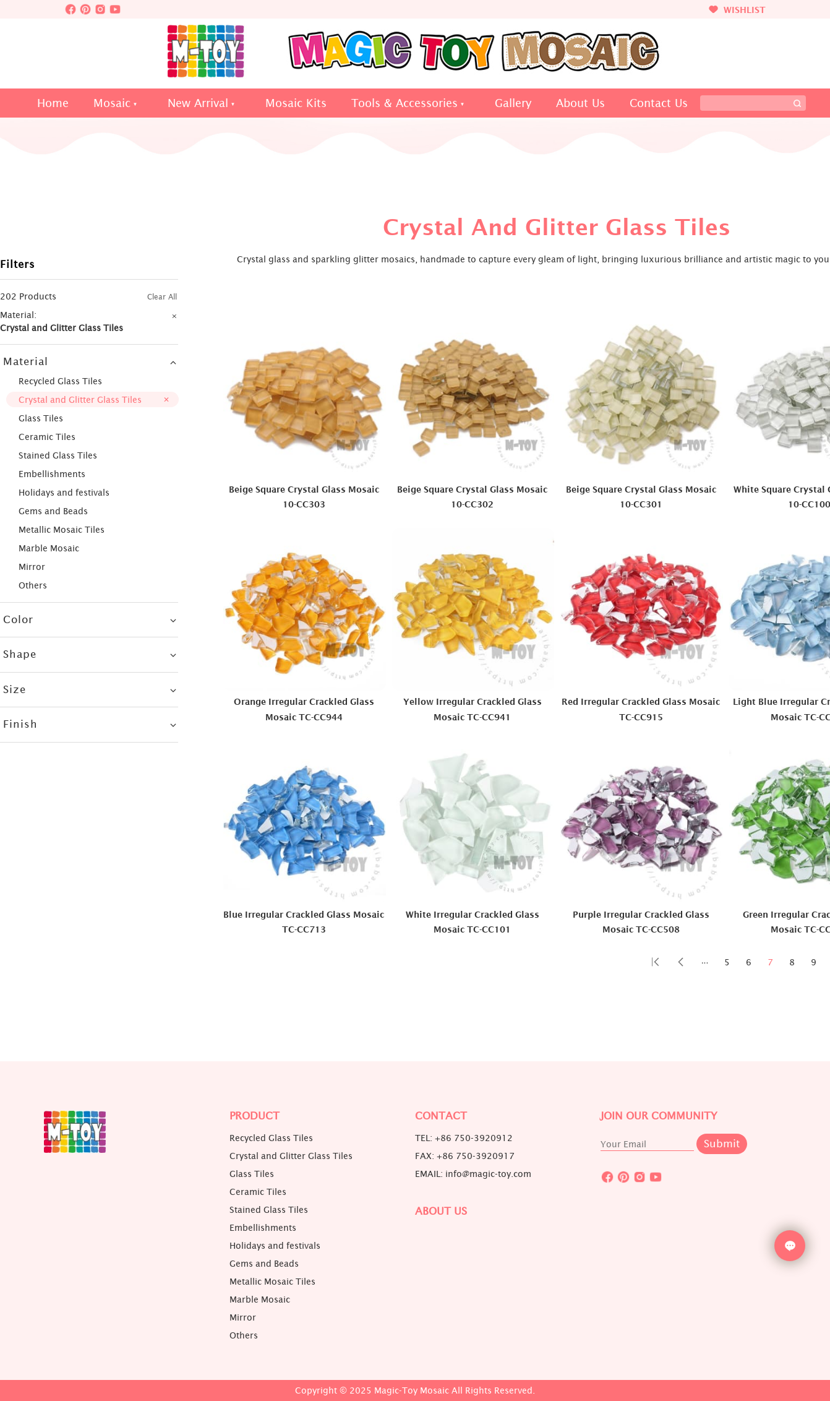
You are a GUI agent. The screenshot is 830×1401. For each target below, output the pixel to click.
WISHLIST (737, 9)
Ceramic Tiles (47, 436)
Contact (441, 1116)
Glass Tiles (41, 418)
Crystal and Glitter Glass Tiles (80, 399)
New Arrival (198, 103)
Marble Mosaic (49, 548)
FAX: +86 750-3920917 (465, 1156)
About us (441, 1211)
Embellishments (52, 473)
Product (254, 1116)
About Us (580, 103)
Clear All (162, 296)
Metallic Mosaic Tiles (62, 529)
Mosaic (111, 103)
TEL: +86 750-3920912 (464, 1138)
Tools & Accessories (404, 103)
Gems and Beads (53, 511)
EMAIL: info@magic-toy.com (473, 1174)
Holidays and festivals (64, 492)
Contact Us (659, 103)
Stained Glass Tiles (58, 455)
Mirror (32, 566)
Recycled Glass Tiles (60, 381)
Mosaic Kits (296, 103)
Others (33, 585)
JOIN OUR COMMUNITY (659, 1116)
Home (53, 103)
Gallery (513, 103)
